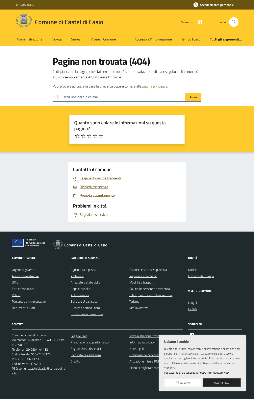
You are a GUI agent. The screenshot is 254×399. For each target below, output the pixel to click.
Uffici (15, 282)
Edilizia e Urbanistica (84, 301)
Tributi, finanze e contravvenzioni (150, 295)
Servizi (76, 39)
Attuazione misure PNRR (145, 361)
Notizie (192, 269)
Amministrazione (29, 39)
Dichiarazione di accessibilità (147, 355)
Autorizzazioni (80, 295)
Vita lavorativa (138, 307)
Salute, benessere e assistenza (149, 288)
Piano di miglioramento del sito (149, 367)
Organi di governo (23, 269)
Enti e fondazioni (23, 288)
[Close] (243, 337)
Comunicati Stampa (201, 276)
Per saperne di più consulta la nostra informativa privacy (197, 372)
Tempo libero (190, 39)
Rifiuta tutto (183, 382)
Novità (57, 39)
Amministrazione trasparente (148, 336)
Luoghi (192, 302)
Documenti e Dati (23, 307)
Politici (16, 295)
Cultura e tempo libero (85, 307)
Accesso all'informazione (153, 39)
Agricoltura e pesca (83, 269)
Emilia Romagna (24, 4)
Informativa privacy (142, 342)
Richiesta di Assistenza (86, 355)
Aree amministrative (25, 276)
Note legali (136, 348)
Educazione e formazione (87, 314)
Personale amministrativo (29, 301)
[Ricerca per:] (119, 97)
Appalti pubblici (80, 288)
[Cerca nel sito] (234, 22)
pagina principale (154, 86)
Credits (75, 361)
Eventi (192, 309)
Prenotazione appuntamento (90, 342)
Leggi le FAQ (79, 336)
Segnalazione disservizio (86, 348)
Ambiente (77, 276)
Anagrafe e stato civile (85, 282)
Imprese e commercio (143, 276)
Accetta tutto (221, 382)
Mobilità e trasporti (141, 282)
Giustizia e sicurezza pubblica (148, 269)
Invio (193, 97)
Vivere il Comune (103, 39)
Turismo (134, 301)
